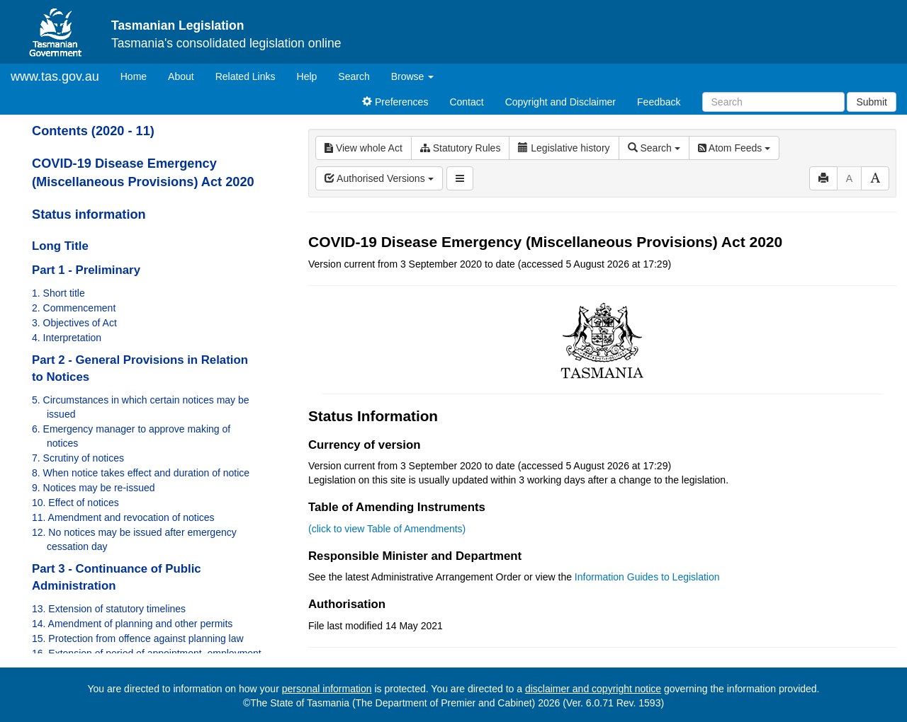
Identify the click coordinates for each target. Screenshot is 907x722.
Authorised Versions (379, 178)
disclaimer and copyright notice (593, 688)
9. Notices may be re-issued (93, 487)
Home (138, 75)
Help (307, 76)
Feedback (658, 102)
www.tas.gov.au (55, 76)
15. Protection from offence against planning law (138, 638)
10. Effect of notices (75, 502)
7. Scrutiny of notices (78, 458)
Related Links (245, 76)
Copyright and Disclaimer (560, 102)
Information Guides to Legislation (647, 577)
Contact (466, 102)
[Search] (773, 102)
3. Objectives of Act (74, 322)
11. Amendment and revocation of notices (123, 517)
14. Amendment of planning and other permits (132, 623)
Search (353, 76)
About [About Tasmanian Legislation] (181, 76)
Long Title (60, 246)
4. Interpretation (66, 337)
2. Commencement (74, 308)
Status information (89, 214)
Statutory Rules (460, 148)
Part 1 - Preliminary (86, 270)
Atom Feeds (734, 148)
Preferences (395, 102)
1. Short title (58, 293)
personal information (327, 688)
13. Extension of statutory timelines (109, 608)
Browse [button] (412, 76)
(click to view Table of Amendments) (387, 528)
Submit (871, 102)
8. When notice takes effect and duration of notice (140, 473)
